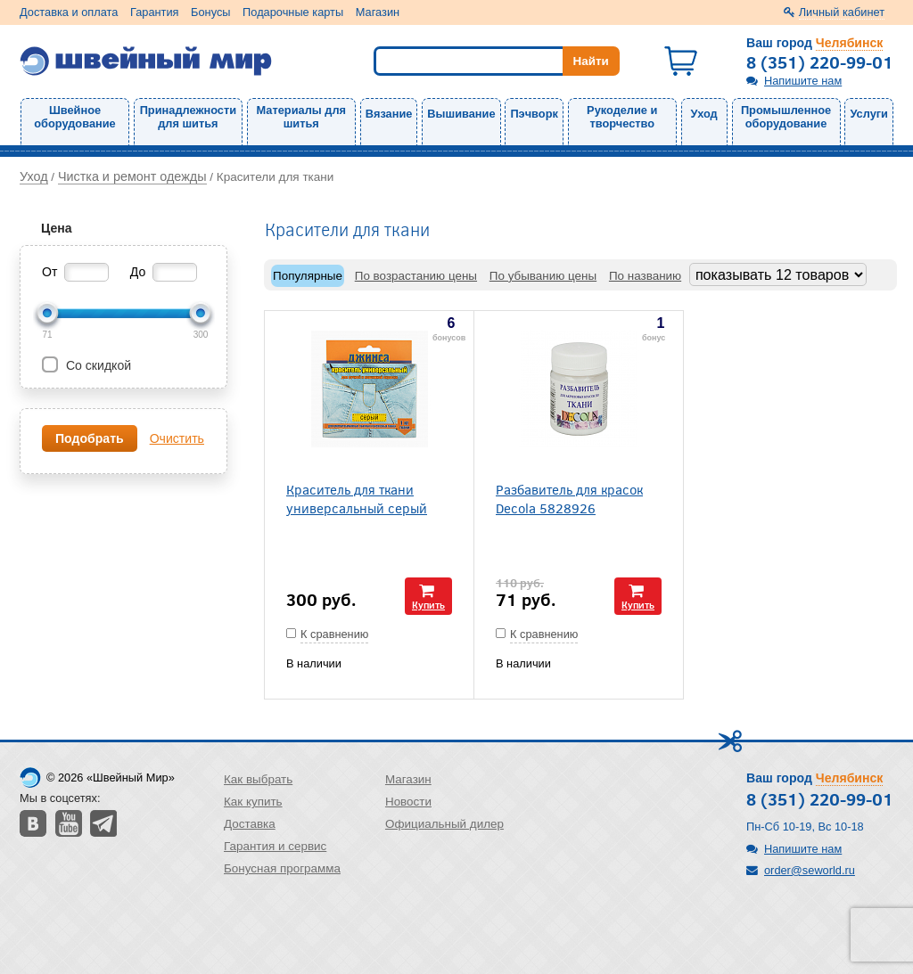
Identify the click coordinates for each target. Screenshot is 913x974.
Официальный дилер (444, 824)
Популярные (307, 275)
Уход (704, 113)
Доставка (250, 824)
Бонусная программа (282, 868)
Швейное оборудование (74, 116)
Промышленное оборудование (786, 116)
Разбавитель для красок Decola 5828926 (569, 498)
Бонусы (210, 12)
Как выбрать (258, 779)
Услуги (869, 113)
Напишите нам (803, 80)
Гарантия (154, 12)
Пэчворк (533, 113)
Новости (408, 801)
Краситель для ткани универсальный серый (356, 498)
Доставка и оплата (69, 12)
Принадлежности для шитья (188, 116)
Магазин (377, 12)
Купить (428, 604)
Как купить (253, 801)
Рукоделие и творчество (622, 116)
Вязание (389, 113)
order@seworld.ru (809, 870)
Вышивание (461, 113)
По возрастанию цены (416, 275)
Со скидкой (96, 365)
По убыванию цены (542, 275)
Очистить (177, 438)
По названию (645, 275)
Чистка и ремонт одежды (132, 176)
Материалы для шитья (301, 116)
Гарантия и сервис (275, 846)
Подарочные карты (293, 12)
